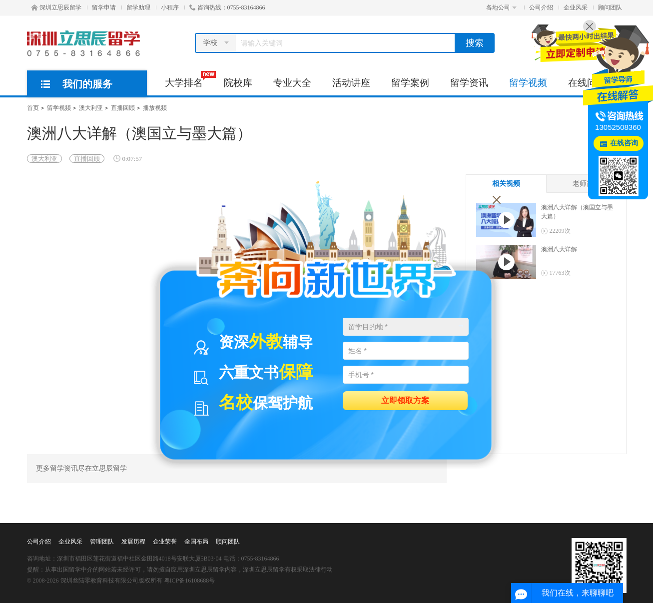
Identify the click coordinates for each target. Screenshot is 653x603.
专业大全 (292, 82)
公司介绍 (541, 7)
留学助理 (138, 7)
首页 (33, 107)
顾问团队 (610, 7)
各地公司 (501, 7)
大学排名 (189, 79)
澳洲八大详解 (559, 249)
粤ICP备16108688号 (189, 580)
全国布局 (196, 541)
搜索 (475, 43)
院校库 (238, 82)
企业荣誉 (165, 541)
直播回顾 (123, 107)
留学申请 (104, 7)
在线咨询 (624, 143)
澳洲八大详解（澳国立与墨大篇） (577, 212)
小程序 (170, 7)
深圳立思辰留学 (56, 7)
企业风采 (576, 7)
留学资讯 (469, 82)
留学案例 (410, 82)
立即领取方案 (405, 400)
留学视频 (528, 82)
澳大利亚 (91, 107)
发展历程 (133, 541)
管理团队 (102, 541)
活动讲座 (351, 82)
